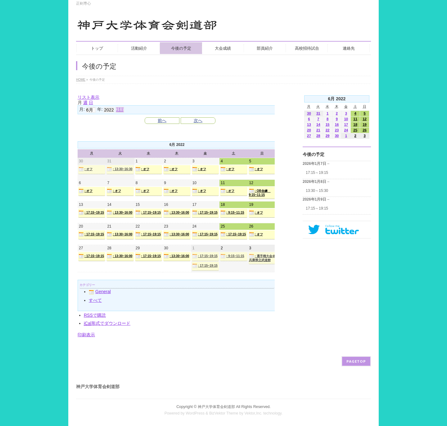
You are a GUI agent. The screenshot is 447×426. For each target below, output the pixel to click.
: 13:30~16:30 (119, 169)
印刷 (86, 334)
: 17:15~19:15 (91, 212)
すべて (95, 300)
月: (82, 109)
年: (100, 109)
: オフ (86, 169)
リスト (88, 97)
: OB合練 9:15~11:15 (260, 192)
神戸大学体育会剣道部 (216, 407)
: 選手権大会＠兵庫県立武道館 (262, 258)
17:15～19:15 (317, 172)
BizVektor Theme (223, 413)
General (100, 291)
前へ (162, 120)
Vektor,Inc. (253, 413)
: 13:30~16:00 (119, 212)
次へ (198, 120)
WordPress (195, 413)
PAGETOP (356, 361)
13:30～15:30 (317, 190)
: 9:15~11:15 (232, 212)
